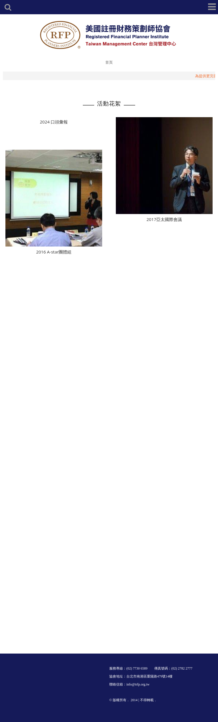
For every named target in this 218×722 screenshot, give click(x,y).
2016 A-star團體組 (53, 256)
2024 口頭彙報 (54, 122)
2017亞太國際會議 (164, 223)
